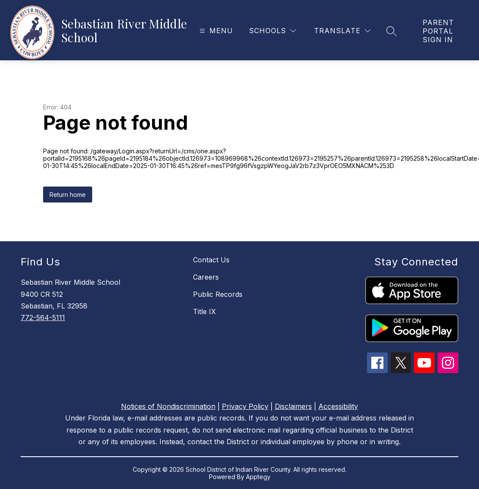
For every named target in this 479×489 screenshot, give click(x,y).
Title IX (204, 311)
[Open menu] (215, 30)
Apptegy (258, 476)
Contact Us (211, 259)
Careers (206, 277)
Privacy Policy (245, 406)
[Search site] (391, 31)
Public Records (218, 294)
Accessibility (338, 406)
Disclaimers (293, 406)
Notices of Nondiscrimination (168, 406)
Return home (68, 194)
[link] (442, 31)
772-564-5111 (43, 317)
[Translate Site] (342, 30)
